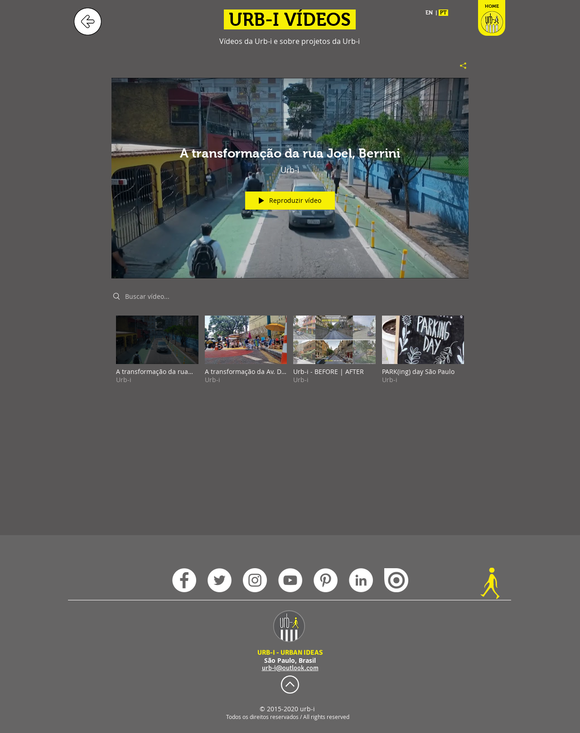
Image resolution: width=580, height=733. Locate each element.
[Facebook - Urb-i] (184, 580)
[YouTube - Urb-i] (290, 580)
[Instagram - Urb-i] (255, 580)
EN (429, 13)
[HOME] (491, 22)
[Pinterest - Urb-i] (326, 580)
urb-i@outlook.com (290, 668)
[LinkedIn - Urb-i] (361, 580)
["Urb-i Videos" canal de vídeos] (290, 356)
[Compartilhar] (460, 65)
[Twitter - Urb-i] (220, 580)
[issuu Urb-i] (396, 580)
